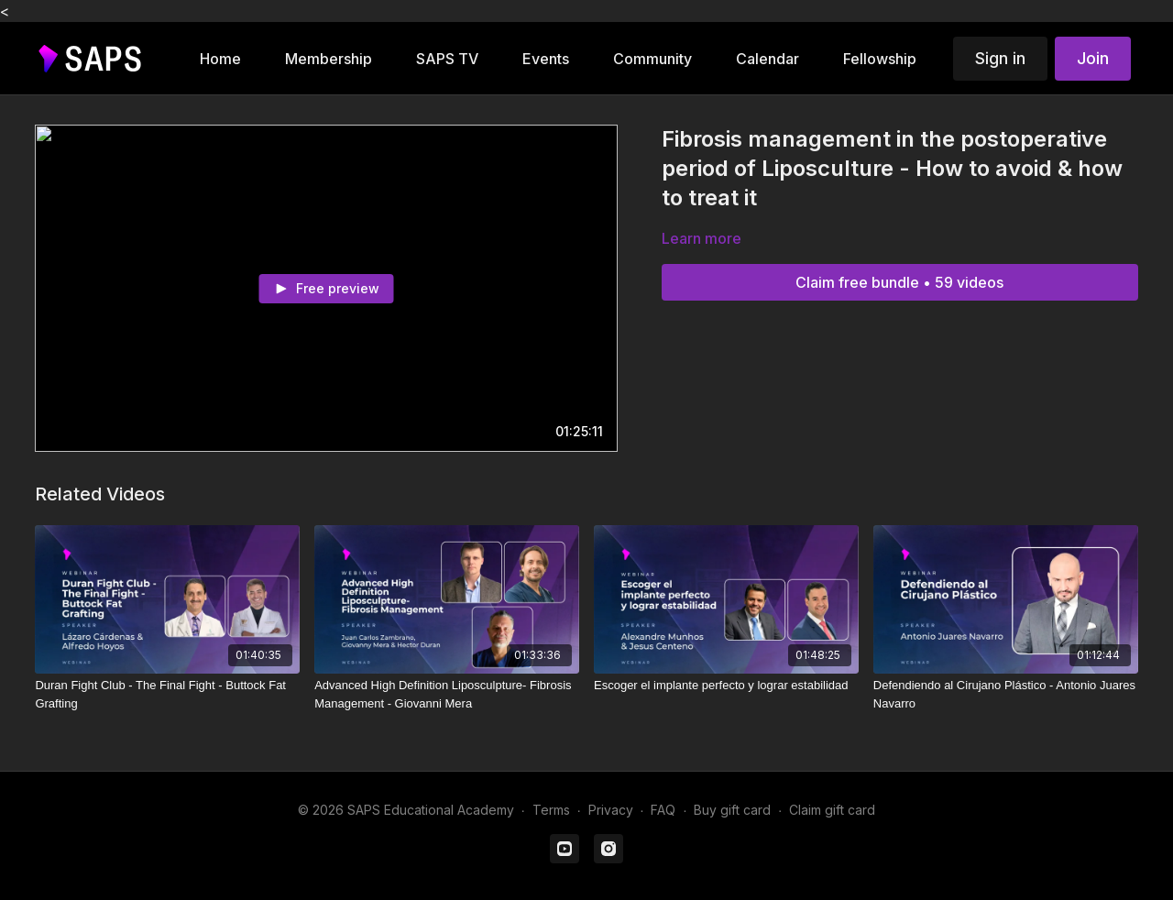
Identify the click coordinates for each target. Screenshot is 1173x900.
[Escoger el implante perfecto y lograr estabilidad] (726, 685)
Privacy (610, 810)
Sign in (1000, 58)
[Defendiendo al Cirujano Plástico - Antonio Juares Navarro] (1005, 694)
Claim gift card (832, 810)
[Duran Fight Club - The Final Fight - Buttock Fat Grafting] (167, 694)
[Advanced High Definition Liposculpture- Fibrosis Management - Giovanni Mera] (446, 694)
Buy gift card (732, 810)
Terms (551, 810)
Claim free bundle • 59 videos (899, 282)
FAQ (663, 810)
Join (1093, 58)
